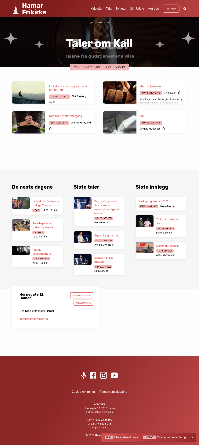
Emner (77, 67)
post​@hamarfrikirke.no (34, 320)
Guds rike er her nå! (106, 235)
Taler (109, 8)
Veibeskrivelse (82, 304)
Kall (109, 22)
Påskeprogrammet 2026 (153, 201)
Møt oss (153, 8)
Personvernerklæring (113, 391)
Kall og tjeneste (150, 86)
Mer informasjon (80, 296)
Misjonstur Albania (167, 245)
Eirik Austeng (79, 96)
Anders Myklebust (150, 128)
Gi (131, 8)
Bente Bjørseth (102, 222)
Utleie (140, 8)
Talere (109, 67)
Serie (88, 67)
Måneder (121, 67)
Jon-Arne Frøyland (81, 122)
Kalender (96, 8)
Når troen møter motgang (65, 116)
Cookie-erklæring (83, 391)
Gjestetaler (170, 92)
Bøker (98, 67)
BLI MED (171, 8)
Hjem (91, 22)
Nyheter (121, 8)
